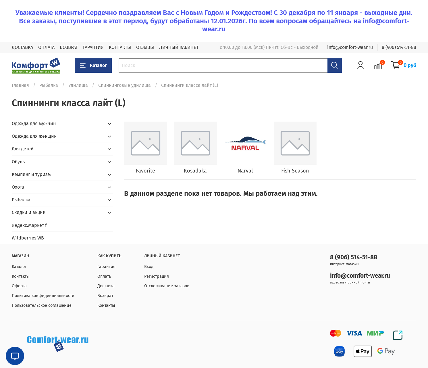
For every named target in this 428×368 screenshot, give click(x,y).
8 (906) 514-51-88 (399, 47)
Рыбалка (48, 85)
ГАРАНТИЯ (93, 47)
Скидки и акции (29, 212)
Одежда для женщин (34, 136)
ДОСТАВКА (22, 47)
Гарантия (106, 266)
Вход (148, 266)
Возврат (105, 295)
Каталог (93, 65)
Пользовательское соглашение (42, 305)
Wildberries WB (28, 238)
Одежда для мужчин (34, 123)
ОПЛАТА (46, 47)
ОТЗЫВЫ (145, 47)
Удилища (78, 85)
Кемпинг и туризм (31, 174)
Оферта (19, 285)
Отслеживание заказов (166, 285)
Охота (18, 187)
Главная (20, 85)
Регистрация (156, 276)
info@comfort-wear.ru (350, 47)
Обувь (18, 161)
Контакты (21, 276)
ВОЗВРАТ (69, 47)
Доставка (106, 285)
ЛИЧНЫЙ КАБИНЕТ (178, 47)
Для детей (23, 149)
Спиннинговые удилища (124, 85)
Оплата (104, 276)
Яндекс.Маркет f (29, 225)
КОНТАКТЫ (120, 47)
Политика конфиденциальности (43, 295)
